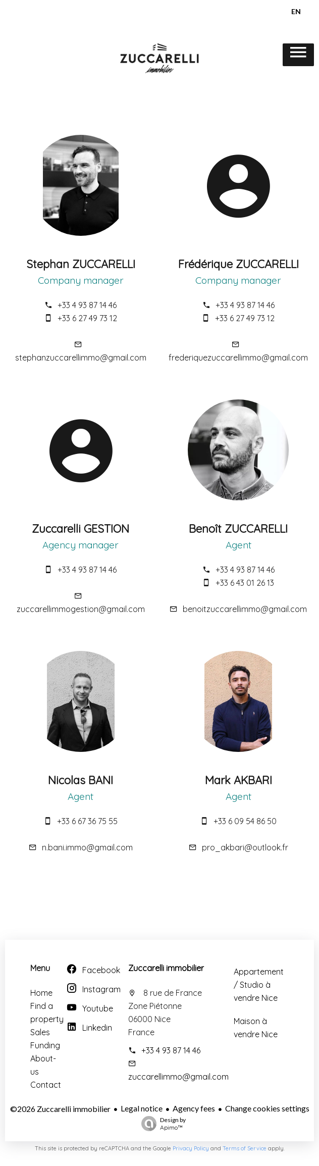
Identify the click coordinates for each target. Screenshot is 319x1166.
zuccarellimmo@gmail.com (178, 1077)
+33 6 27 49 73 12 (87, 318)
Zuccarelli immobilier (166, 968)
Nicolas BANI (80, 780)
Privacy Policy (191, 1148)
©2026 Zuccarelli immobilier (60, 1108)
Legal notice (142, 1108)
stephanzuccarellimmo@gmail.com (80, 357)
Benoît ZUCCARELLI (238, 529)
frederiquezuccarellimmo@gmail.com (238, 357)
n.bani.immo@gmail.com (87, 847)
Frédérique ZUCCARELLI (238, 264)
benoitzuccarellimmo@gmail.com (245, 609)
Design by (161, 1123)
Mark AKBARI (238, 780)
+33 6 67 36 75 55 (87, 821)
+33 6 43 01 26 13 (245, 583)
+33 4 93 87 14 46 (87, 305)
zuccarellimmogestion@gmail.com (81, 609)
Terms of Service (245, 1148)
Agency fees (194, 1108)
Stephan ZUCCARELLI (80, 264)
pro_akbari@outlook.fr (245, 847)
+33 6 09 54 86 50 (245, 821)
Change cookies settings (267, 1108)
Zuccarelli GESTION (80, 529)
